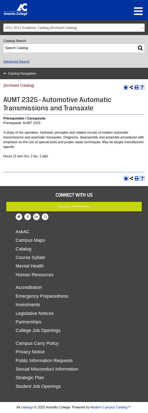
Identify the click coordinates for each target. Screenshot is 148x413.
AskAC (23, 231)
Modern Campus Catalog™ (110, 407)
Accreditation (29, 287)
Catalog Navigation (22, 73)
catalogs (27, 407)
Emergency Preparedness (42, 296)
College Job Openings (38, 330)
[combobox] (74, 27)
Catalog (23, 248)
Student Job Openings (38, 386)
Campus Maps (30, 240)
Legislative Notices (35, 313)
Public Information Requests (44, 360)
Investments (28, 304)
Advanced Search (16, 61)
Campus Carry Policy (37, 343)
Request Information (74, 206)
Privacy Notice (30, 351)
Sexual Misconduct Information (47, 369)
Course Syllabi (30, 257)
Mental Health (30, 266)
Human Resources (34, 274)
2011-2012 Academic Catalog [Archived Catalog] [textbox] (41, 28)
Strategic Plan (30, 377)
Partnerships (28, 321)
